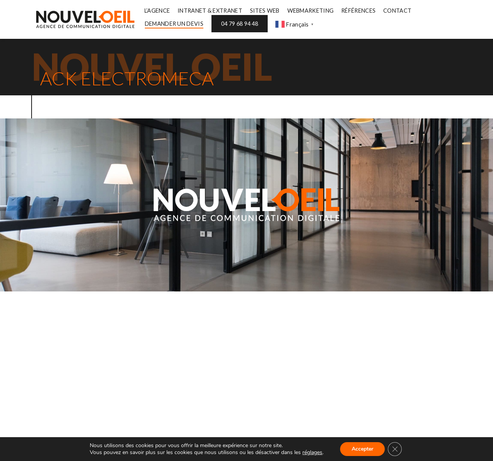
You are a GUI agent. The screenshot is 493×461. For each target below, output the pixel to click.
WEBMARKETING (310, 10)
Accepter (362, 449)
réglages (312, 452)
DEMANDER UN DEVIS (174, 23)
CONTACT (397, 10)
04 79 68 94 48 (239, 23)
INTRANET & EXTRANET (210, 10)
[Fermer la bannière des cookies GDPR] (395, 449)
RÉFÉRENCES (358, 10)
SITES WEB (265, 10)
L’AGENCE (157, 10)
